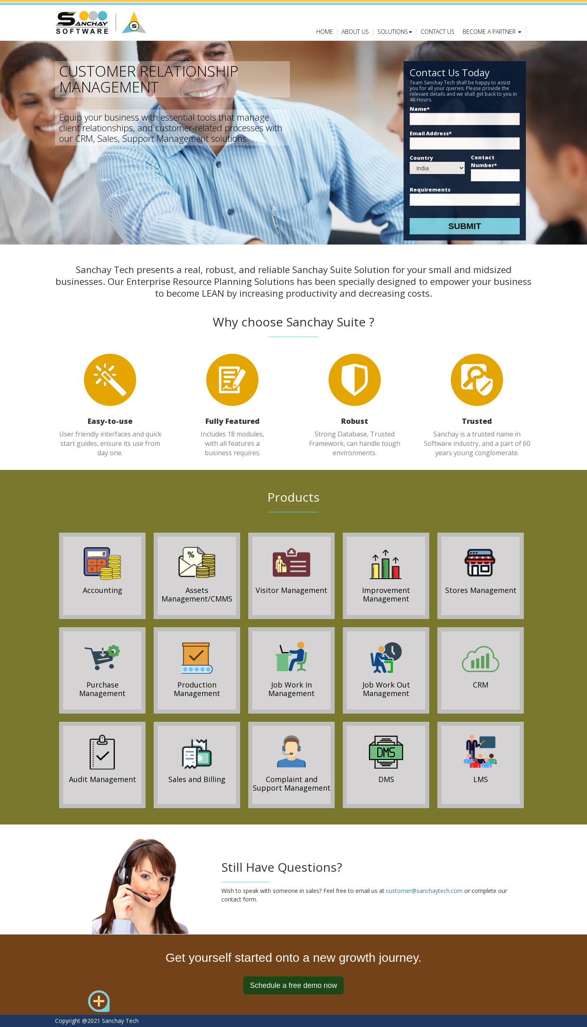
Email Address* (431, 133)
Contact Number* (484, 161)
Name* (420, 108)
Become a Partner (492, 31)
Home (324, 31)
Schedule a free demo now (293, 985)
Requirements (430, 189)
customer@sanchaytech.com (424, 891)
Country (421, 157)
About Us (355, 31)
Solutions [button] (394, 31)
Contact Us (438, 31)
